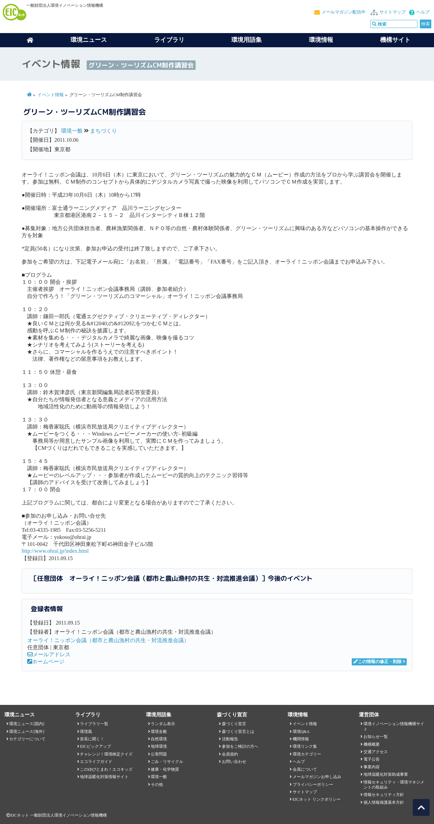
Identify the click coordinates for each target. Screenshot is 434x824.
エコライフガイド (96, 761)
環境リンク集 (305, 746)
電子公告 (372, 759)
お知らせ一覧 (376, 736)
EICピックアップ (95, 746)
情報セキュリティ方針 (384, 794)
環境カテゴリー (307, 754)
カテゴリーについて (27, 739)
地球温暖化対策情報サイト (104, 776)
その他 (157, 784)
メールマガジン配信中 (344, 12)
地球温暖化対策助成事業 (386, 774)
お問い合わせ (234, 761)
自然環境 (159, 739)
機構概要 (372, 744)
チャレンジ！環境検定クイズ (106, 754)
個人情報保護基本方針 (384, 802)
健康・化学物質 (165, 769)
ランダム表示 (163, 723)
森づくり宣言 (234, 723)
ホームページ (45, 661)
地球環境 (159, 746)
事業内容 (372, 767)
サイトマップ (392, 12)
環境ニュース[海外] (26, 731)
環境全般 (159, 731)
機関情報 (301, 739)
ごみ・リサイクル (167, 761)
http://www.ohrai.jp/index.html (55, 551)
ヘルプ (423, 12)
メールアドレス (48, 654)
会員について (305, 769)
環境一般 (72, 131)
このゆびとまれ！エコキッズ (106, 769)
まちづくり (103, 131)
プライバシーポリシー (313, 784)
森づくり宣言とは (238, 731)
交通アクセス (376, 751)
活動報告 (230, 739)
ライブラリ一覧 (94, 723)
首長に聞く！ (92, 739)
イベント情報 (50, 94)
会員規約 (230, 754)
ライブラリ (169, 39)
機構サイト (395, 39)
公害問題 (159, 754)
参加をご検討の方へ (240, 746)
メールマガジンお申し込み (317, 776)
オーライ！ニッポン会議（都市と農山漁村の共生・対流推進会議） (108, 640)
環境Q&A (301, 731)
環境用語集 (246, 39)
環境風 (86, 731)
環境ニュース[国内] (26, 723)
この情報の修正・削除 (377, 661)
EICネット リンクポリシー (317, 799)
